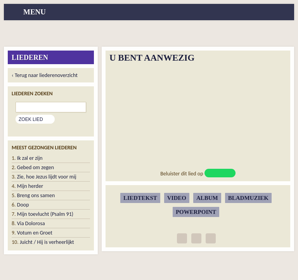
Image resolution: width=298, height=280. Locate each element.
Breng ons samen (36, 195)
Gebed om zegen (35, 167)
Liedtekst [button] (140, 198)
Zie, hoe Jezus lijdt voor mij (46, 176)
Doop (23, 204)
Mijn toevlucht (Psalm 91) (45, 214)
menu (34, 12)
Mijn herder (30, 186)
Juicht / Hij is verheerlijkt (47, 242)
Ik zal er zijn (30, 158)
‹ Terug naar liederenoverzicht (45, 75)
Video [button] (176, 198)
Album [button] (207, 198)
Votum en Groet (34, 232)
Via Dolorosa (31, 223)
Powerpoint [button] (196, 212)
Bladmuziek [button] (248, 198)
